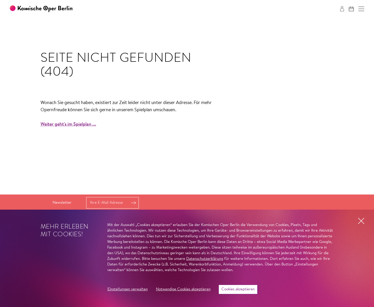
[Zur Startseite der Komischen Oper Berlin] (41, 8)
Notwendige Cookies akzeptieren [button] (183, 289)
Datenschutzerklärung (204, 259)
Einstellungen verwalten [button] (127, 289)
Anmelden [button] (133, 202)
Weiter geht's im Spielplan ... (68, 124)
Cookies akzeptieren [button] (238, 289)
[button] (361, 9)
